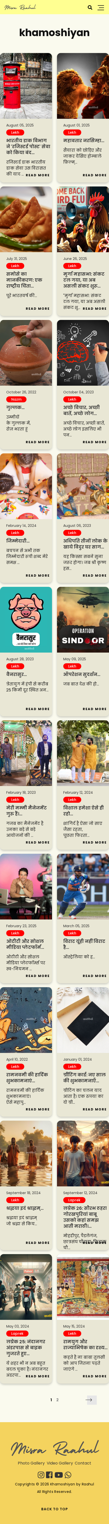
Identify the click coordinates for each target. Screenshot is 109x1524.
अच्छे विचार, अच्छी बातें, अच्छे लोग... (81, 410)
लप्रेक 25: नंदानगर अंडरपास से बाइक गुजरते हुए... (25, 1348)
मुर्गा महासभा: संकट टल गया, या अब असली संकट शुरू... (83, 280)
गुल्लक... (15, 407)
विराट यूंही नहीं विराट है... (84, 944)
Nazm (16, 399)
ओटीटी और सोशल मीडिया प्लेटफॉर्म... (25, 944)
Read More (38, 175)
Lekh (15, 132)
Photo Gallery (31, 1463)
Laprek (74, 1200)
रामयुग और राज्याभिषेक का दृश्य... (85, 1345)
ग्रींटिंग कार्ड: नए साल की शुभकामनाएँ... (84, 1078)
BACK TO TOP (54, 1509)
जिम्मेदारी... (18, 541)
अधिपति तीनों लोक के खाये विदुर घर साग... (85, 544)
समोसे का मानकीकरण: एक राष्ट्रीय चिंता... (24, 280)
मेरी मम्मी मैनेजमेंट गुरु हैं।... (26, 811)
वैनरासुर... (16, 674)
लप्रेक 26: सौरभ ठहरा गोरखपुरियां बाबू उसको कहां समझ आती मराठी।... (85, 1217)
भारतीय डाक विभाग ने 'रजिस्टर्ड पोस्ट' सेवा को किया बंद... (28, 146)
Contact (83, 1463)
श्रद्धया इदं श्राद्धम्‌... (25, 1208)
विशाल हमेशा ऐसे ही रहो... (83, 811)
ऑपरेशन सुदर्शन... (81, 674)
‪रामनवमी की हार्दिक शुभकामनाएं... (27, 1078)
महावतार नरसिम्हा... (83, 140)
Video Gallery (60, 1463)
